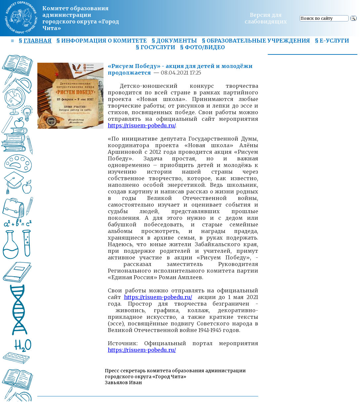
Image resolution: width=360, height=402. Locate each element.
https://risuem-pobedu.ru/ (141, 125)
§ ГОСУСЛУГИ (155, 47)
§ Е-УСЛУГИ (332, 40)
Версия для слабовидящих (266, 18)
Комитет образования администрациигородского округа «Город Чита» (80, 18)
